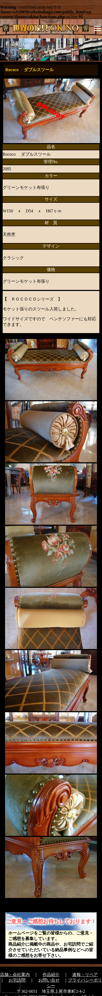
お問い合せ (49, 980)
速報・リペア (85, 974)
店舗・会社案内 (15, 974)
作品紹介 (51, 974)
